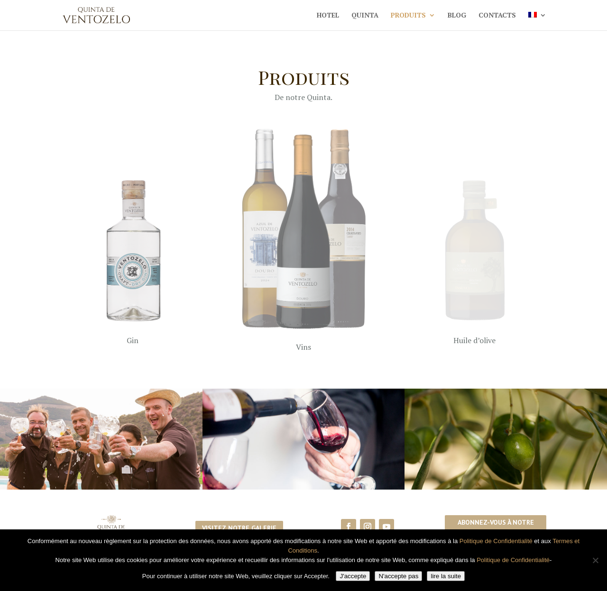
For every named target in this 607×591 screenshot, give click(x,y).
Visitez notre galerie (239, 528)
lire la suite (446, 576)
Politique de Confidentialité (496, 541)
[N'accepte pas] (595, 560)
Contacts (497, 15)
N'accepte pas (398, 576)
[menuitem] (537, 21)
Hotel (328, 15)
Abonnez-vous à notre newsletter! (496, 528)
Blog (457, 15)
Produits (408, 15)
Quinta (364, 15)
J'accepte (353, 576)
